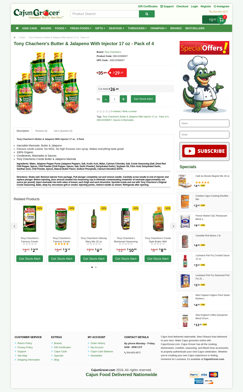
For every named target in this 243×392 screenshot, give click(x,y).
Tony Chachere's (112, 52)
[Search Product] (147, 13)
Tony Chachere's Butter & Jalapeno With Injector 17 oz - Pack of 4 (59, 37)
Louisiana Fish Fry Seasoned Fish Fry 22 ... (213, 277)
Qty (98, 99)
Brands (176, 28)
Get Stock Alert (143, 98)
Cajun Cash (59, 351)
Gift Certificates (148, 6)
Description (23, 131)
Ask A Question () (63, 131)
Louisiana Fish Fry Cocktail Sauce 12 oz (213, 257)
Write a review (129, 111)
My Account (95, 347)
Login (194, 6)
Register (206, 6)
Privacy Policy (24, 347)
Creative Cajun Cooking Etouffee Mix (212, 198)
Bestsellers (195, 28)
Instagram (221, 6)
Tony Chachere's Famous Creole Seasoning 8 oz (62, 240)
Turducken (137, 28)
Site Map (21, 355)
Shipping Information (27, 359)
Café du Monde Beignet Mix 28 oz (213, 176)
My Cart (221, 19)
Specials (57, 355)
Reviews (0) (41, 131)
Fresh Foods (80, 28)
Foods (61, 28)
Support (20, 351)
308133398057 (104, 120)
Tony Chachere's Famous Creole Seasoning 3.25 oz (30, 240)
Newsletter (95, 355)
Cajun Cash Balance (100, 351)
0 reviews (116, 111)
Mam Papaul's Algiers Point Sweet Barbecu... (213, 297)
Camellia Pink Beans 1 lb (208, 235)
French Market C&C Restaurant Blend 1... (211, 217)
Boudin (46, 28)
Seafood (116, 28)
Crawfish (158, 28)
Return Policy (23, 343)
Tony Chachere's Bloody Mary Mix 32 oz (94, 240)
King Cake (29, 28)
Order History (96, 343)
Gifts (100, 28)
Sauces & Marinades (123, 120)
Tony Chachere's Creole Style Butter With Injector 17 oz (158, 240)
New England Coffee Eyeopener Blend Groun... (212, 317)
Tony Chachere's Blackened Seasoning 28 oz (126, 240)
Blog (55, 359)
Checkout (182, 6)
